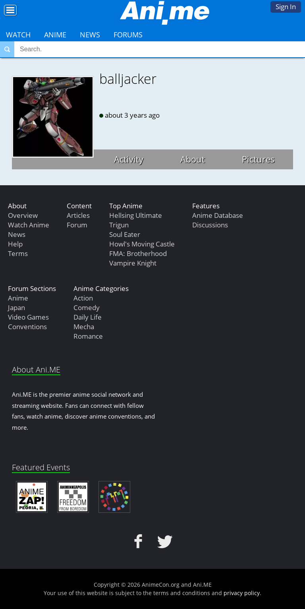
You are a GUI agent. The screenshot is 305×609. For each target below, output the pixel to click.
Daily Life (87, 317)
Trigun (119, 224)
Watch (18, 34)
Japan (16, 307)
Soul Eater (124, 234)
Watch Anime (28, 224)
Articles (78, 215)
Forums (128, 34)
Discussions (210, 224)
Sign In (286, 6)
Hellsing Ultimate (135, 215)
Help (15, 243)
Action (83, 298)
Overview (23, 215)
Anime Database (217, 215)
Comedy (86, 307)
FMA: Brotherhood (138, 253)
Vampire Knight (132, 263)
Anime (55, 34)
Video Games (28, 317)
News (90, 34)
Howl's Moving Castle (142, 243)
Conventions (27, 326)
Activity (128, 159)
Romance (88, 336)
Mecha (83, 326)
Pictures (258, 159)
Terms (18, 253)
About (192, 159)
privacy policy (242, 593)
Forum (77, 224)
